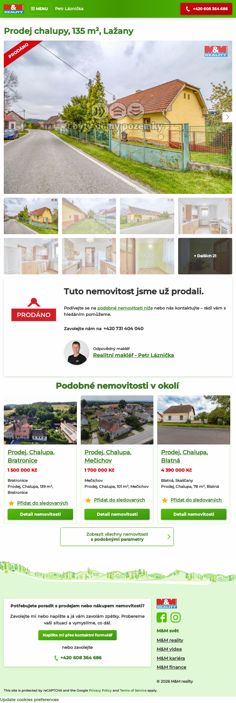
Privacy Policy (100, 690)
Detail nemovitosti (40, 514)
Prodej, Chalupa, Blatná (184, 456)
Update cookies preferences (29, 699)
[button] (227, 117)
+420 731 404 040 (123, 328)
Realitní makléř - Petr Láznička (133, 355)
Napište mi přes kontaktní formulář (77, 635)
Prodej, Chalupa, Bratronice (31, 456)
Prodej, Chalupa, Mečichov (107, 456)
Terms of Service (133, 690)
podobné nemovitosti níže (125, 307)
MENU (39, 8)
